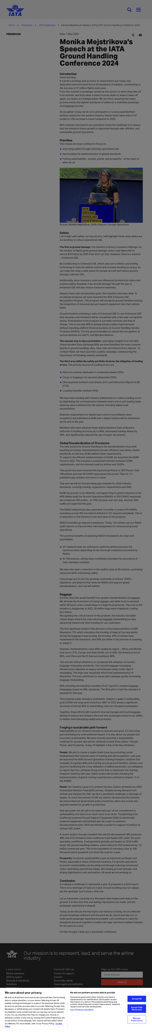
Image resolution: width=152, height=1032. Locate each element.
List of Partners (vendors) (81, 1010)
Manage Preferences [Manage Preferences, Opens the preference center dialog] (136, 1020)
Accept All (136, 999)
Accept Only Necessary (136, 1009)
